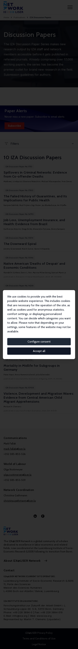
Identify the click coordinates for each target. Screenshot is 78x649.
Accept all (39, 351)
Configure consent (39, 341)
